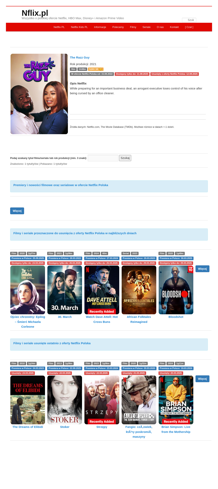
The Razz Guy (79, 57)
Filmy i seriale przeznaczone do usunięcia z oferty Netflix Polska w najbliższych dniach (75, 233)
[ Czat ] (189, 27)
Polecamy (118, 27)
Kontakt (174, 27)
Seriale (147, 27)
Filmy (133, 27)
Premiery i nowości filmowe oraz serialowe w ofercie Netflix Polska (60, 185)
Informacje (100, 27)
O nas (160, 27)
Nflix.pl (35, 13)
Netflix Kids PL (79, 27)
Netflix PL (59, 27)
